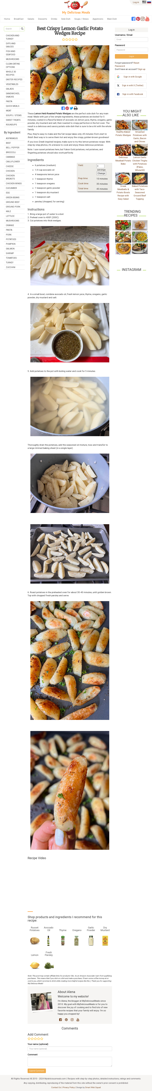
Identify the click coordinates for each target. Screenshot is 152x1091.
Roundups (11, 124)
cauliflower (13, 161)
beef (8, 143)
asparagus (12, 138)
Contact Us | (57, 1087)
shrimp (10, 253)
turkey (9, 262)
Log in (136, 2)
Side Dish (65, 19)
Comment (32, 1054)
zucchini (10, 267)
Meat (8, 110)
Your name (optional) (38, 1044)
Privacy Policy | (69, 1087)
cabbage (10, 157)
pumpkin (10, 244)
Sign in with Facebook (132, 94)
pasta (9, 230)
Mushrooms (12, 59)
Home (7, 19)
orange (10, 225)
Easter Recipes (14, 79)
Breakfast (19, 19)
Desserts (42, 19)
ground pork (13, 206)
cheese (10, 166)
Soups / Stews (81, 19)
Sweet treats (13, 120)
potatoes (11, 239)
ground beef (13, 202)
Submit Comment (36, 1071)
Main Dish (112, 19)
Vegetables (12, 84)
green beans (12, 197)
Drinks (54, 19)
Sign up (141, 69)
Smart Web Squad (93, 1087)
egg (8, 192)
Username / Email (123, 35)
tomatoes (11, 258)
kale (8, 211)
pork (8, 234)
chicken (10, 171)
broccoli (11, 152)
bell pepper (12, 147)
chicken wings (14, 183)
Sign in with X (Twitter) (132, 85)
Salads (30, 19)
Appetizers (98, 19)
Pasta (9, 101)
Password (120, 45)
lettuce (10, 216)
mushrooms (12, 220)
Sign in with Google (133, 76)
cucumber (11, 188)
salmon (10, 248)
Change (101, 173)
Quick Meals (12, 106)
